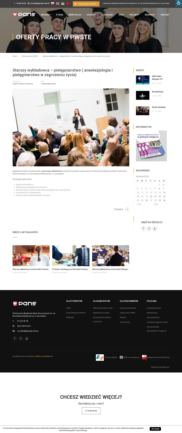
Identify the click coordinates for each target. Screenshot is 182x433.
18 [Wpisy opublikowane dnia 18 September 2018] (142, 196)
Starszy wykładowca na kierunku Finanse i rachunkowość (31, 269)
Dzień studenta (159, 107)
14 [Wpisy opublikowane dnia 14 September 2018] (155, 192)
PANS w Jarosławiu (43, 356)
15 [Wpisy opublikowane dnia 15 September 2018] (160, 192)
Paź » (156, 204)
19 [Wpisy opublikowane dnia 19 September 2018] (147, 196)
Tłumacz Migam (111, 357)
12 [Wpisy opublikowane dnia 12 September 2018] (147, 192)
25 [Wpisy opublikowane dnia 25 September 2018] (142, 200)
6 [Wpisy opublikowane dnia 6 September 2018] (150, 189)
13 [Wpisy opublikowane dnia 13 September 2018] (151, 192)
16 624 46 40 (21, 3)
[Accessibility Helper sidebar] (179, 3)
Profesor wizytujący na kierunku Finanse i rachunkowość (70, 269)
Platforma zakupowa (129, 357)
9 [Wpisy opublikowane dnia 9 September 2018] (163, 189)
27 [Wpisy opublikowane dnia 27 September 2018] (151, 200)
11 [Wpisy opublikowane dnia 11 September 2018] (142, 192)
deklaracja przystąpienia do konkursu (31, 187)
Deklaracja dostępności (160, 367)
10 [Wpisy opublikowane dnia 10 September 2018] (138, 192)
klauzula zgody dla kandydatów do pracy (33, 195)
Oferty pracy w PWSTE (23, 84)
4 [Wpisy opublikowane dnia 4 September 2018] (141, 189)
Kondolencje (157, 92)
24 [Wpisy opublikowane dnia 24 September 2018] (138, 200)
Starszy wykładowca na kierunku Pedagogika (110, 269)
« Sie (139, 204)
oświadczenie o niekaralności (28, 192)
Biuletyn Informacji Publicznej (156, 357)
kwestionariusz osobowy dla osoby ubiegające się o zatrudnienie (43, 190)
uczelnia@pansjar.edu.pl (39, 3)
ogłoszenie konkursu (25, 184)
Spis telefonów (24, 326)
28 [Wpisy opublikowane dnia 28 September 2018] (155, 200)
